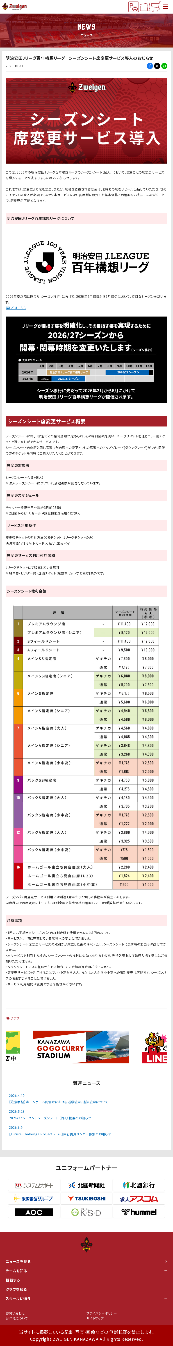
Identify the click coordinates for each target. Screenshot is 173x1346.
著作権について (17, 1318)
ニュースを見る (86, 1261)
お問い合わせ (15, 1313)
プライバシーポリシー (101, 1313)
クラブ (15, 1018)
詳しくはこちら (16, 307)
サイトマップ (95, 1318)
